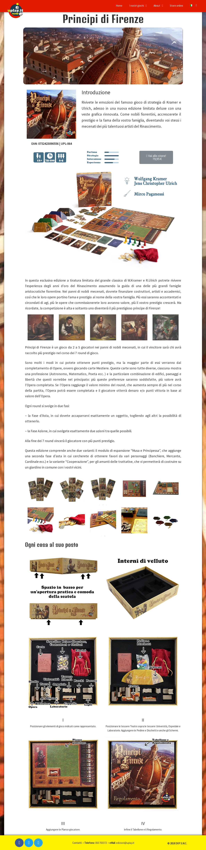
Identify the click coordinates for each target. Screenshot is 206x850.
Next (176, 327)
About (158, 5)
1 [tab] (99, 505)
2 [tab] (103, 505)
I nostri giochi (138, 5)
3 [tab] (106, 505)
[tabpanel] (40, 489)
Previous (30, 327)
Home (119, 5)
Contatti (77, 842)
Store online (176, 5)
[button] (156, 157)
